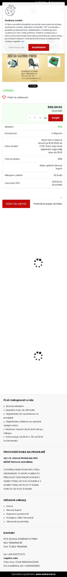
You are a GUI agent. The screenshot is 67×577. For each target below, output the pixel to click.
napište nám (11, 558)
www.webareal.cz (46, 574)
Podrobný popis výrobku (48, 203)
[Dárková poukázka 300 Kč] (33, 58)
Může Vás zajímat (16, 203)
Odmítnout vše (16, 47)
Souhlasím (39, 47)
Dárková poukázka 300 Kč (19, 364)
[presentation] (4, 256)
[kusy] (34, 117)
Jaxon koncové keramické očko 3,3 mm (27, 233)
